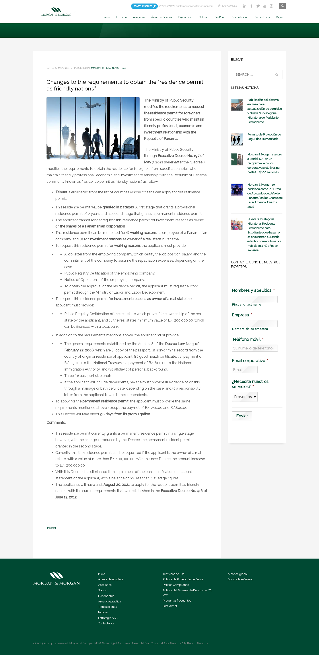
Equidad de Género (240, 579)
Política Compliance (176, 584)
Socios (102, 590)
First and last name (246, 304)
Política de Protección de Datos (183, 579)
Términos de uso (173, 574)
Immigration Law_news (104, 68)
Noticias (103, 612)
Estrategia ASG (108, 618)
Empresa (242, 315)
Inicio (101, 574)
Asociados (104, 584)
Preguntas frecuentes (177, 600)
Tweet (51, 528)
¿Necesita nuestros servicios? (250, 384)
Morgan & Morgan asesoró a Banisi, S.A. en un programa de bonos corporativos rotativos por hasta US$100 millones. (264, 163)
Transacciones (107, 606)
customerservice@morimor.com (195, 6)
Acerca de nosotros (110, 579)
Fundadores (106, 596)
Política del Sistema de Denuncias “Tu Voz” (187, 593)
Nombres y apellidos (253, 290)
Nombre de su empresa (250, 329)
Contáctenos (106, 623)
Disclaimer (170, 606)
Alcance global (238, 574)
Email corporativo (250, 360)
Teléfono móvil (248, 339)
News (123, 68)
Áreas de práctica (109, 601)
